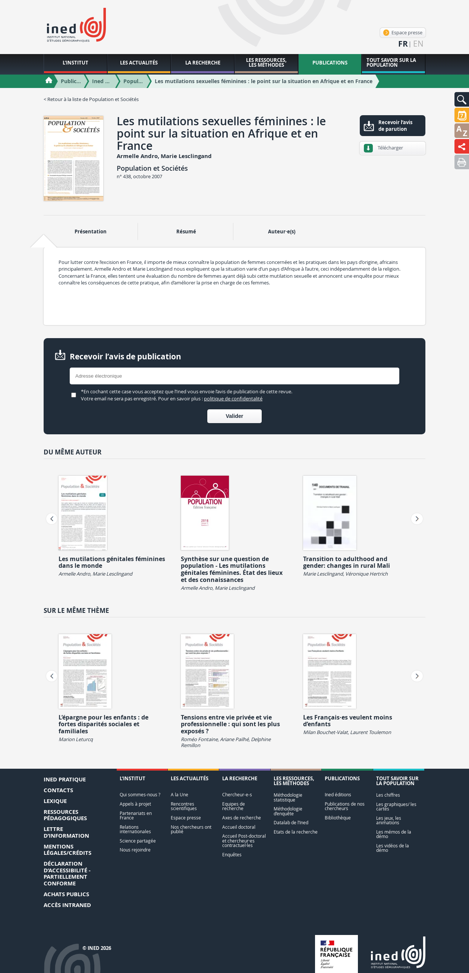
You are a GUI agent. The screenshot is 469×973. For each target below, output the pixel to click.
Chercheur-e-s (237, 794)
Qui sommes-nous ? (140, 794)
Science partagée (138, 841)
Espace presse (402, 32)
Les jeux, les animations (388, 820)
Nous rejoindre (135, 850)
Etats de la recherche (296, 832)
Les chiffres (388, 795)
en (418, 43)
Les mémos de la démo (393, 834)
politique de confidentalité (233, 398)
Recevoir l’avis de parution (395, 125)
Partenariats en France (136, 815)
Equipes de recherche (233, 806)
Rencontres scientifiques (184, 806)
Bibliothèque (338, 818)
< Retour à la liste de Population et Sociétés (91, 99)
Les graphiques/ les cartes (396, 806)
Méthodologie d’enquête (288, 811)
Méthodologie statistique (288, 797)
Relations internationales (135, 829)
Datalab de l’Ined (291, 822)
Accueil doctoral (238, 827)
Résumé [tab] (186, 231)
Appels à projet (135, 804)
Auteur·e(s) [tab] (281, 231)
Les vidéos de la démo (392, 848)
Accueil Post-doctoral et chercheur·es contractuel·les (244, 840)
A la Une (179, 794)
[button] (461, 99)
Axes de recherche (241, 818)
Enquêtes (232, 854)
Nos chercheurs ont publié (191, 829)
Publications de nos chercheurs (345, 806)
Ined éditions (338, 794)
